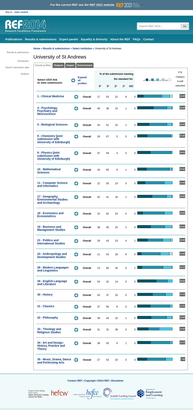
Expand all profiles (82, 80)
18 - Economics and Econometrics (50, 215)
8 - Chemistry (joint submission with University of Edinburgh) (53, 139)
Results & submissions (40, 39)
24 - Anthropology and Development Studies (52, 255)
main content (21, 12)
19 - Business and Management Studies (51, 228)
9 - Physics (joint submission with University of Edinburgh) (53, 155)
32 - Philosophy (47, 317)
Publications (13, 39)
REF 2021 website (114, 5)
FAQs (136, 39)
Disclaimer (117, 380)
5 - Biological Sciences (52, 124)
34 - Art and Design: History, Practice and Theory (51, 345)
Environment (84, 65)
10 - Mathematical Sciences (49, 171)
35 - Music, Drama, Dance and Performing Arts (54, 361)
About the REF (120, 39)
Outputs (58, 65)
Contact (148, 39)
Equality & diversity (94, 39)
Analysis (25, 74)
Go (185, 26)
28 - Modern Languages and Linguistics (53, 269)
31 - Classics (45, 306)
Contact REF (75, 380)
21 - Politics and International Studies (51, 242)
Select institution (82, 48)
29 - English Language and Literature (52, 282)
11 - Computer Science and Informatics (52, 184)
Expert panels (68, 39)
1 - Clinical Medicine (50, 96)
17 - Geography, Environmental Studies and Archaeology (52, 199)
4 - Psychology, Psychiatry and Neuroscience (47, 111)
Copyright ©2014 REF (97, 380)
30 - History (44, 294)
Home (36, 48)
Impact (70, 65)
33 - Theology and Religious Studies (49, 330)
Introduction (23, 61)
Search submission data (17, 67)
